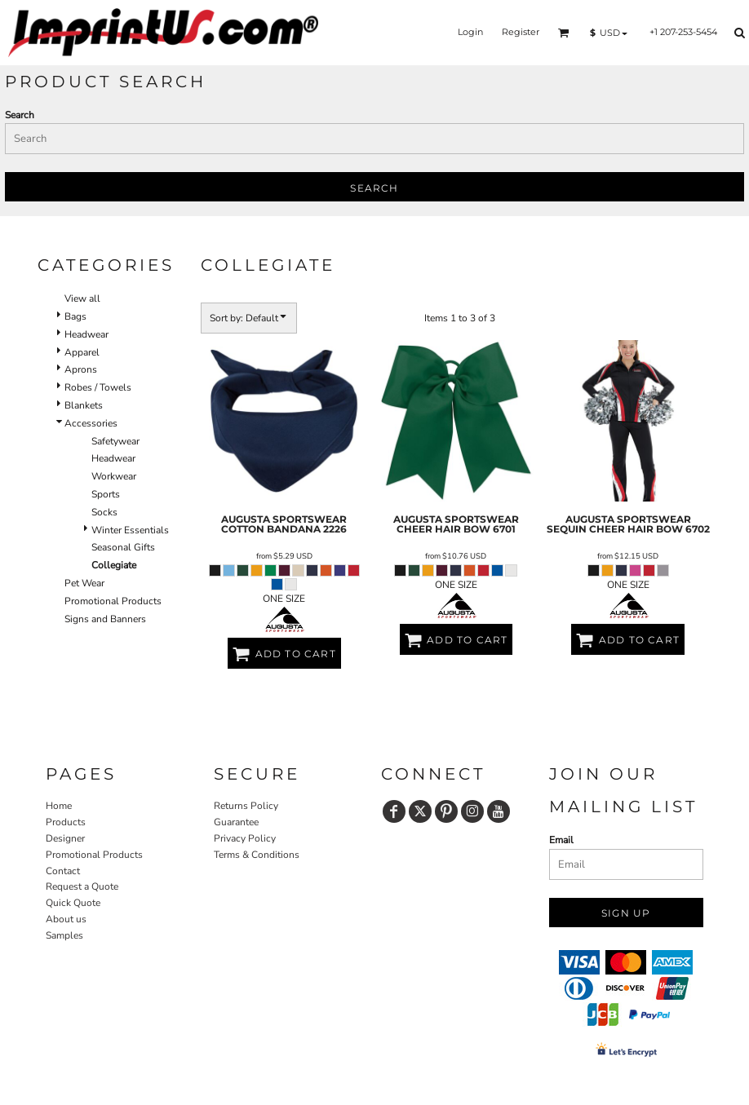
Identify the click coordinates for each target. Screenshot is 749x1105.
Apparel (82, 352)
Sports (105, 494)
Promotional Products (113, 601)
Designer (65, 838)
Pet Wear (84, 583)
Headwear (86, 334)
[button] (564, 32)
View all (82, 298)
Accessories (90, 423)
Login (470, 32)
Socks (104, 512)
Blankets (83, 405)
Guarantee (236, 822)
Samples (64, 935)
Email (561, 839)
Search (19, 115)
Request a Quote (82, 886)
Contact (63, 870)
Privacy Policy (245, 838)
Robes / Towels (97, 387)
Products (66, 822)
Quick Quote (73, 902)
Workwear (113, 476)
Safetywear (115, 441)
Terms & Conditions (256, 854)
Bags (75, 316)
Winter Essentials (130, 530)
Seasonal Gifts (123, 547)
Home (59, 805)
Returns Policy (246, 805)
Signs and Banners (105, 618)
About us (66, 919)
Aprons (80, 369)
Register (520, 32)
